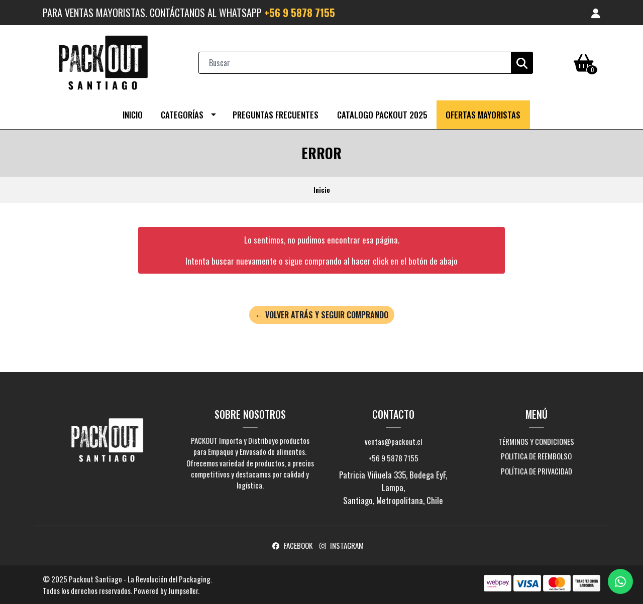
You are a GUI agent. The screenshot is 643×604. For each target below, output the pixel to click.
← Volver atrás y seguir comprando (321, 315)
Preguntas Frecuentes (275, 114)
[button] (595, 12)
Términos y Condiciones (536, 441)
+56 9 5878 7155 (299, 12)
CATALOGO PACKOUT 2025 (382, 114)
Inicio (133, 114)
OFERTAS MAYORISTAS (483, 114)
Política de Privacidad (536, 470)
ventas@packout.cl (393, 441)
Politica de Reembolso (536, 455)
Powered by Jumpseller (166, 590)
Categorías (182, 114)
